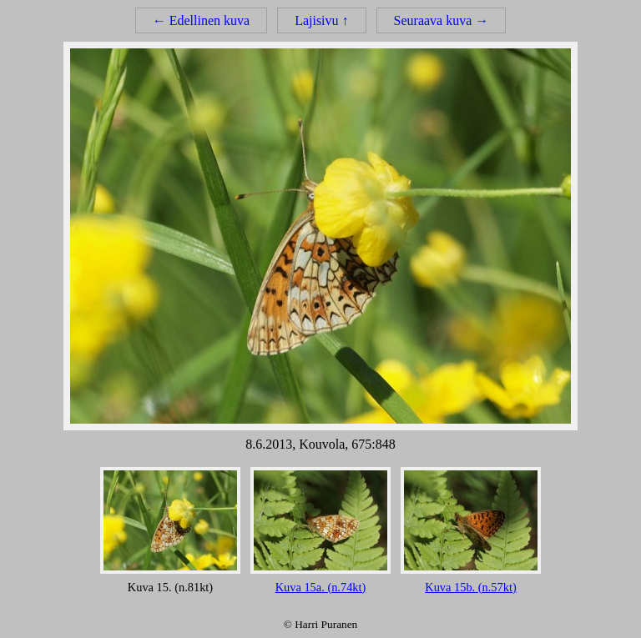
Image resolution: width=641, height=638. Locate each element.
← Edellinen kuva (201, 20)
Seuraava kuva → (441, 20)
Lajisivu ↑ (321, 20)
